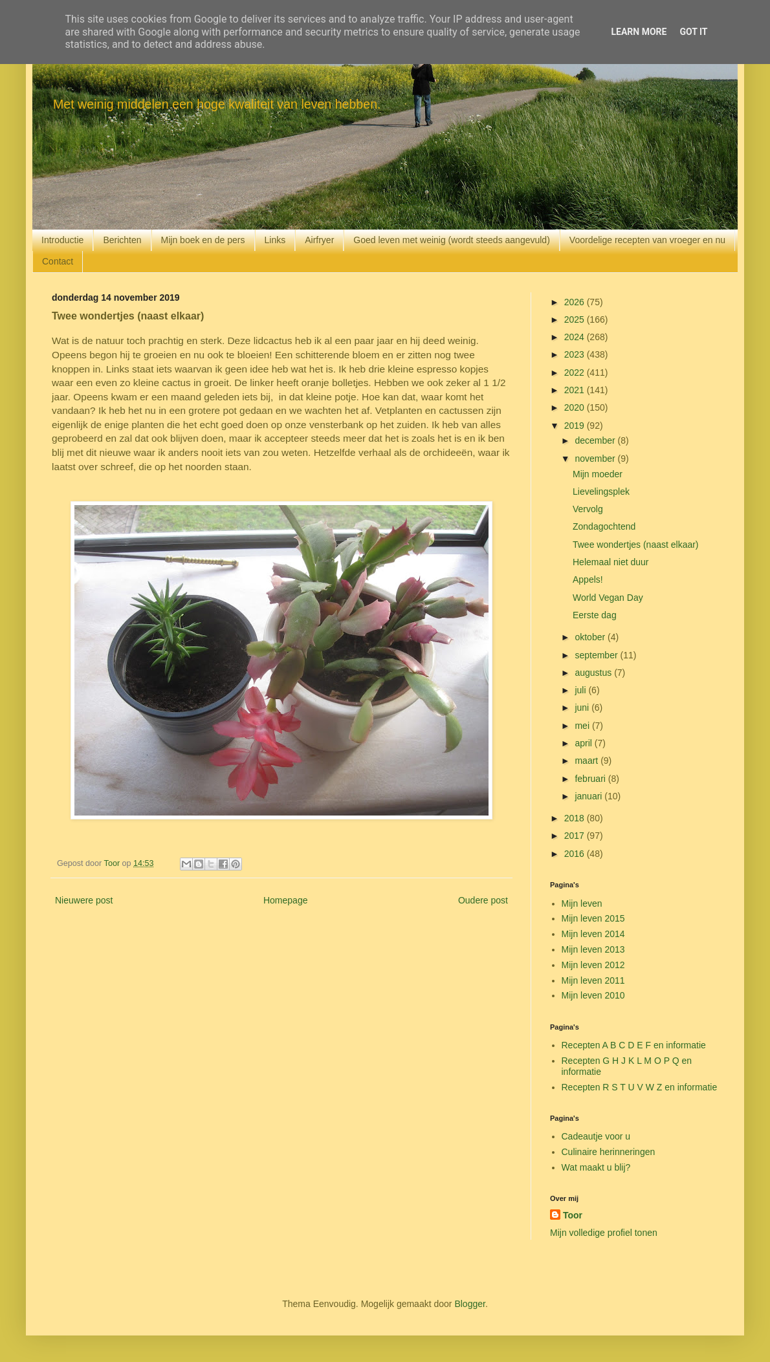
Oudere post (483, 900)
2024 (575, 337)
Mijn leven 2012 (593, 965)
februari (591, 778)
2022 (575, 372)
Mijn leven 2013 (593, 949)
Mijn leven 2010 (593, 995)
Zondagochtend (604, 526)
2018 (575, 818)
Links (275, 240)
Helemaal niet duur (611, 562)
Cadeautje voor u (596, 1136)
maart (587, 760)
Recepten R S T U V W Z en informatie (640, 1087)
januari (589, 796)
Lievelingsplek (601, 491)
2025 (575, 319)
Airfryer (319, 240)
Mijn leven (582, 903)
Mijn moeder (597, 474)
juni (583, 707)
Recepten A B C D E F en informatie (634, 1045)
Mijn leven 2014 (593, 934)
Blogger (469, 1304)
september (597, 655)
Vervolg (588, 509)
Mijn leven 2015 (593, 918)
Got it (693, 32)
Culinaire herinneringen (608, 1152)
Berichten (122, 240)
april (584, 743)
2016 (575, 854)
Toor (572, 1215)
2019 (575, 425)
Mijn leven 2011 (593, 980)
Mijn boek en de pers (203, 240)
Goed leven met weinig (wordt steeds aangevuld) (451, 240)
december (596, 440)
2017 (575, 835)
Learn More (638, 32)
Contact (57, 261)
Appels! (588, 579)
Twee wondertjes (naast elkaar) (636, 544)
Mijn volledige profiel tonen (603, 1232)
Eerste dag (595, 615)
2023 (575, 354)
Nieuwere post (84, 900)
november (596, 458)
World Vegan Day (608, 597)
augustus (594, 672)
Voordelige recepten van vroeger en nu (647, 240)
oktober (591, 637)
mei (583, 725)
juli (581, 690)
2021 (575, 390)
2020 (575, 407)
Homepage (285, 900)
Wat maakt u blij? (596, 1167)
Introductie (62, 240)
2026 (575, 302)
